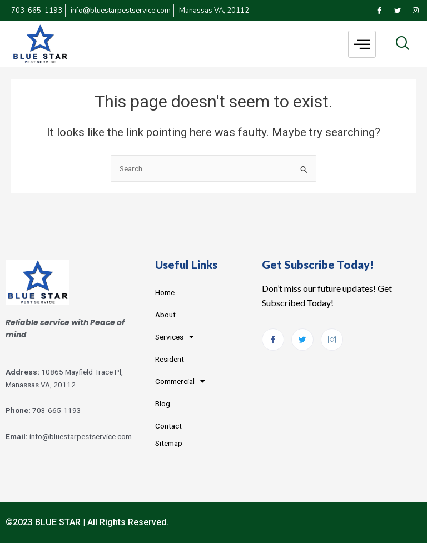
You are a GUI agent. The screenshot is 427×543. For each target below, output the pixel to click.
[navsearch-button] (402, 44)
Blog (162, 403)
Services (174, 337)
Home (165, 292)
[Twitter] (397, 10)
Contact (168, 425)
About (165, 314)
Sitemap (168, 443)
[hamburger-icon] (362, 44)
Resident (169, 359)
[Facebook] (379, 10)
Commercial (180, 381)
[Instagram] (416, 10)
